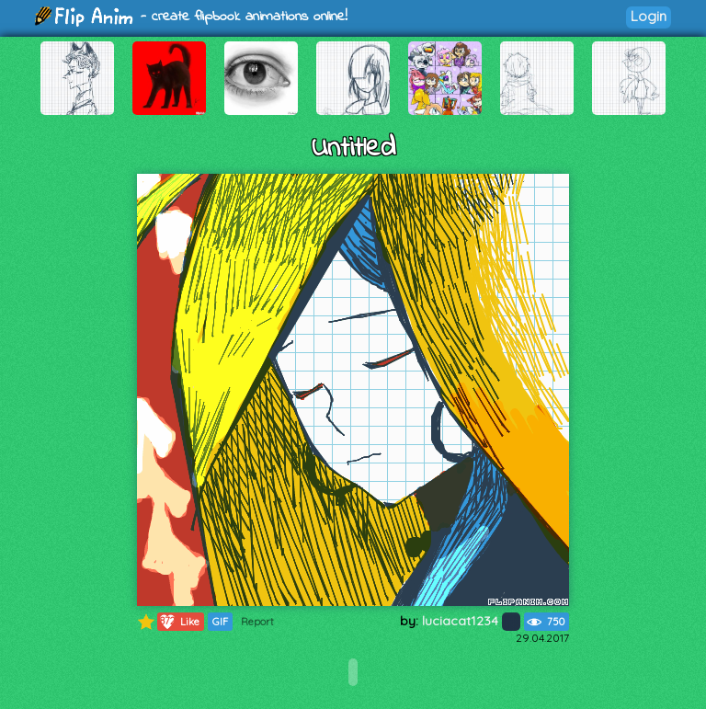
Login (648, 16)
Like (178, 621)
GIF (220, 621)
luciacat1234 (471, 620)
